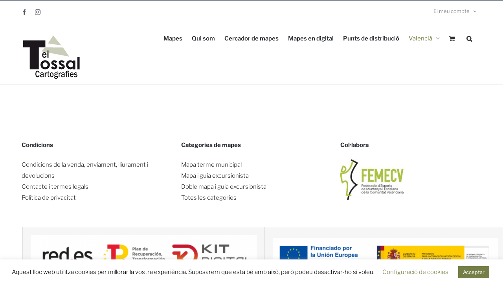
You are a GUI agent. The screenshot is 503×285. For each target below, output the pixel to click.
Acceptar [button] (474, 272)
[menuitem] (424, 38)
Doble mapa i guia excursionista (223, 186)
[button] (469, 38)
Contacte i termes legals (55, 186)
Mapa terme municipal (211, 164)
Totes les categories (209, 197)
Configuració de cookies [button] (415, 272)
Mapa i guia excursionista (215, 175)
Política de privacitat (49, 197)
